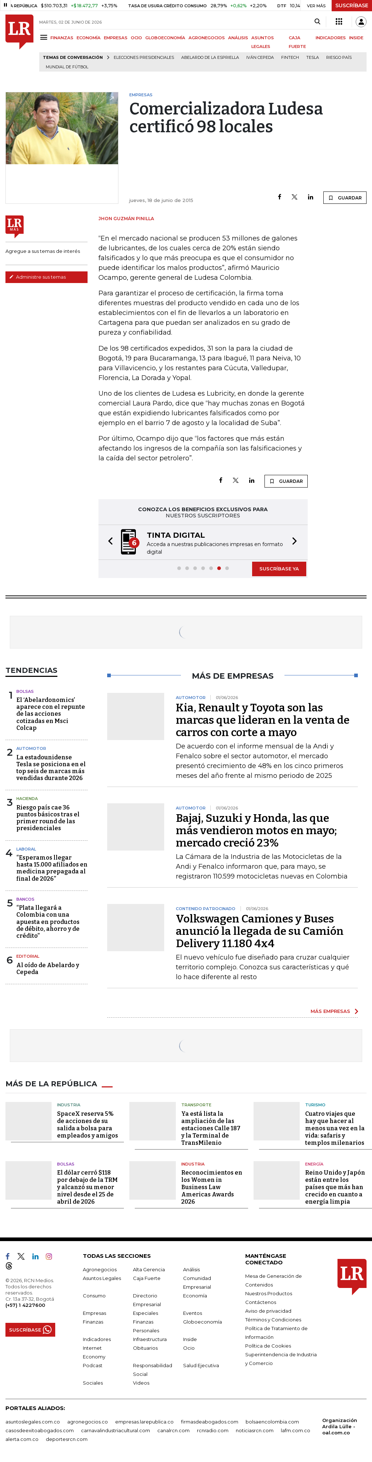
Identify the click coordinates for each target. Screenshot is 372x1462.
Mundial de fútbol (67, 67)
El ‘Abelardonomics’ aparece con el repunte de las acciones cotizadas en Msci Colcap (50, 713)
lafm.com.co (295, 1430)
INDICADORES (331, 37)
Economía (195, 1296)
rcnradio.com (213, 1430)
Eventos (192, 1313)
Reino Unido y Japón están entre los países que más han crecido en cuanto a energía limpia (335, 1187)
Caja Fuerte (147, 1278)
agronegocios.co (87, 1422)
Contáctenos (260, 1302)
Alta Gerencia (149, 1269)
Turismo (315, 1104)
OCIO (136, 37)
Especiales (145, 1313)
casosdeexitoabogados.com (39, 1430)
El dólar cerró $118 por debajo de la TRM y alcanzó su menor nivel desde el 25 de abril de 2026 (87, 1187)
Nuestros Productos (268, 1293)
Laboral (26, 849)
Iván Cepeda (260, 57)
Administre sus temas (37, 277)
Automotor (31, 748)
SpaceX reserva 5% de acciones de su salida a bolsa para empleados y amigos (87, 1124)
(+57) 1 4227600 (25, 1305)
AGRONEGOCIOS (207, 37)
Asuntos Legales (102, 1278)
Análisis (191, 1269)
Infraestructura (150, 1339)
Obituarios (145, 1348)
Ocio (189, 1348)
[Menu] (44, 37)
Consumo (94, 1296)
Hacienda (27, 798)
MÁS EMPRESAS (330, 1011)
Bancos (25, 899)
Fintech (290, 57)
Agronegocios (100, 1269)
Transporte (196, 1104)
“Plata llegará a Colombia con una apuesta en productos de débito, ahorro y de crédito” (48, 921)
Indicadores (97, 1339)
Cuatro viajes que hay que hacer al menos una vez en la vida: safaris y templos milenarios (335, 1128)
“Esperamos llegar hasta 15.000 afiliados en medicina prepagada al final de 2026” (52, 868)
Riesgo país (339, 57)
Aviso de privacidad (268, 1311)
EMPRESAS (116, 37)
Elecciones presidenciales (144, 57)
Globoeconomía (202, 1322)
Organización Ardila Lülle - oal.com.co (339, 1426)
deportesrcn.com (67, 1439)
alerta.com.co (22, 1439)
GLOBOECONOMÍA (165, 37)
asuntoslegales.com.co (32, 1422)
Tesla (312, 57)
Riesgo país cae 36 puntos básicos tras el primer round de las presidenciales (48, 818)
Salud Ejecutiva (201, 1365)
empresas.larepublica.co (144, 1422)
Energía (314, 1164)
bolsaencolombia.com (272, 1422)
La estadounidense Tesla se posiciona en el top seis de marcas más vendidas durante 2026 (51, 768)
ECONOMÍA (89, 37)
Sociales (93, 1383)
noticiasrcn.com (255, 1430)
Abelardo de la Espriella (210, 57)
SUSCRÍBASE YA (279, 569)
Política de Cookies (268, 1346)
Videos (141, 1383)
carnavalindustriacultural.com (115, 1430)
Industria (68, 1104)
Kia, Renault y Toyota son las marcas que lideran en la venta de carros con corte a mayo (262, 720)
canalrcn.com (173, 1430)
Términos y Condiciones (273, 1319)
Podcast (92, 1365)
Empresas (94, 1313)
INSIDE (356, 37)
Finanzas (93, 1322)
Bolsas (25, 691)
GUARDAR (345, 198)
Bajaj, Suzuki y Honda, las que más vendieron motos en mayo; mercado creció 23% (256, 830)
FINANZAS (61, 37)
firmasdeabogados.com (209, 1422)
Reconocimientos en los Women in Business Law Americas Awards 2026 (211, 1187)
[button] (108, 542)
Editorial (27, 956)
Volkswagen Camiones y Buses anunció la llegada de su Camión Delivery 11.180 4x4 (260, 931)
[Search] (317, 21)
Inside (190, 1339)
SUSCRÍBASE (351, 5)
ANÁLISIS (238, 37)
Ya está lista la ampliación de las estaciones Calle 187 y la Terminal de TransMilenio (210, 1128)
